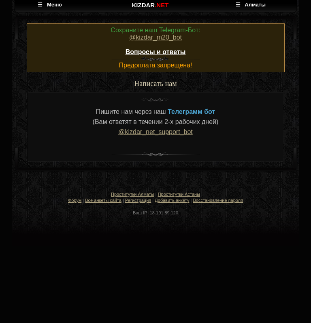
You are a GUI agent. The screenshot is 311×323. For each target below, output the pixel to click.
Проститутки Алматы (132, 194)
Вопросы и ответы (156, 51)
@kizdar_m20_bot (155, 37)
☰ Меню (50, 5)
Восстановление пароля (218, 200)
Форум (74, 200)
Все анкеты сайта (103, 200)
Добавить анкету (172, 200)
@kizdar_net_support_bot (155, 131)
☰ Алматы (251, 5)
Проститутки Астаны (179, 194)
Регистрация (138, 200)
